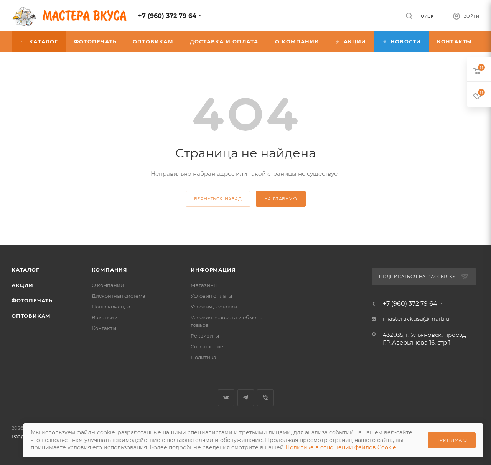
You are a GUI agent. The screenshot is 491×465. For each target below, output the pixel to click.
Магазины (204, 285)
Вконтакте (226, 397)
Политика (203, 357)
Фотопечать (32, 300)
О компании (108, 285)
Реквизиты (205, 336)
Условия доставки (214, 306)
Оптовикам (31, 316)
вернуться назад (218, 198)
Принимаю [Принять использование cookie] (451, 440)
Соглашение (207, 346)
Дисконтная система (118, 296)
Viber (265, 397)
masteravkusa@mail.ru (416, 318)
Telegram (245, 397)
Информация (213, 270)
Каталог (26, 270)
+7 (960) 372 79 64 (167, 16)
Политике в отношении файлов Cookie (340, 447)
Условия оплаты (211, 296)
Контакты (104, 328)
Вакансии (105, 317)
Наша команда (111, 306)
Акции (22, 285)
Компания (109, 270)
